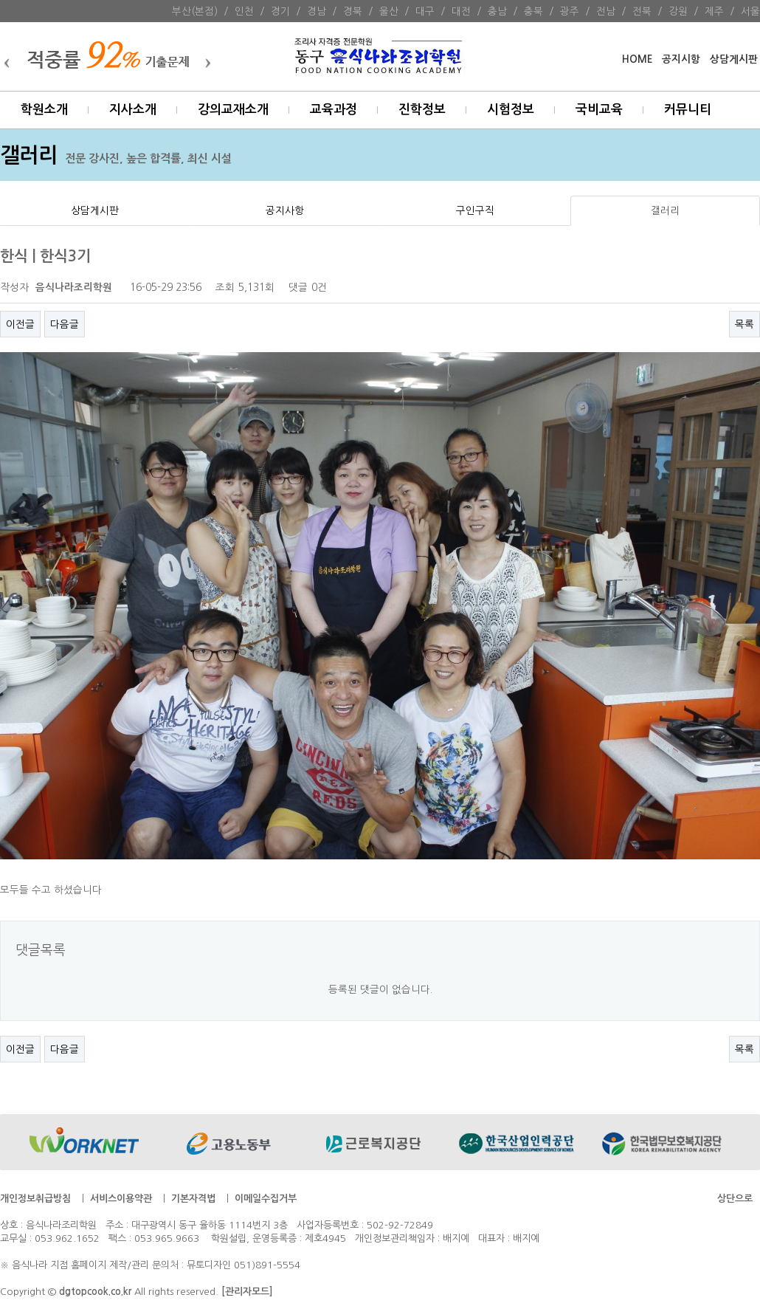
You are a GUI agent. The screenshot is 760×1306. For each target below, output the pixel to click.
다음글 (64, 324)
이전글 (20, 324)
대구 (425, 11)
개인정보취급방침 (35, 1198)
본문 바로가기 (0, 0)
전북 (642, 11)
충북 (533, 11)
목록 (744, 324)
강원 (678, 11)
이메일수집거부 (266, 1198)
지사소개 (132, 109)
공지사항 (285, 210)
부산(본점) (195, 11)
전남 (605, 11)
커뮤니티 (687, 109)
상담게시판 (734, 59)
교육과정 (333, 109)
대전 (461, 11)
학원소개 (44, 109)
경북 (352, 11)
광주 (569, 11)
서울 (750, 11)
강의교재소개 (233, 109)
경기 (280, 11)
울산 (388, 11)
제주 (714, 11)
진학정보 (422, 109)
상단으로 (735, 1198)
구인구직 (475, 210)
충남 (497, 11)
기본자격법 (193, 1198)
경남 (316, 11)
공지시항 (681, 59)
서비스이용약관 (121, 1198)
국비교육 (599, 109)
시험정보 (510, 109)
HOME (637, 59)
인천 (244, 11)
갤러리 (665, 210)
